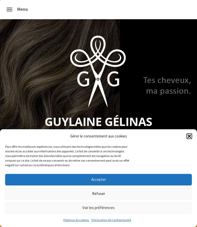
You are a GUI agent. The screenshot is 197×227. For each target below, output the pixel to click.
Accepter (98, 179)
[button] (189, 136)
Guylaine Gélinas (98, 121)
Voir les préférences (98, 207)
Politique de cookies (76, 220)
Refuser (98, 193)
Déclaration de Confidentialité (111, 220)
